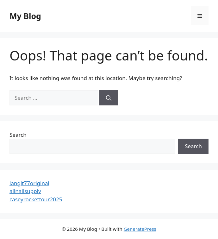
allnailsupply (25, 191)
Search (18, 134)
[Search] (108, 97)
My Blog (25, 15)
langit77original (29, 183)
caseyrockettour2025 (35, 199)
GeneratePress (140, 229)
